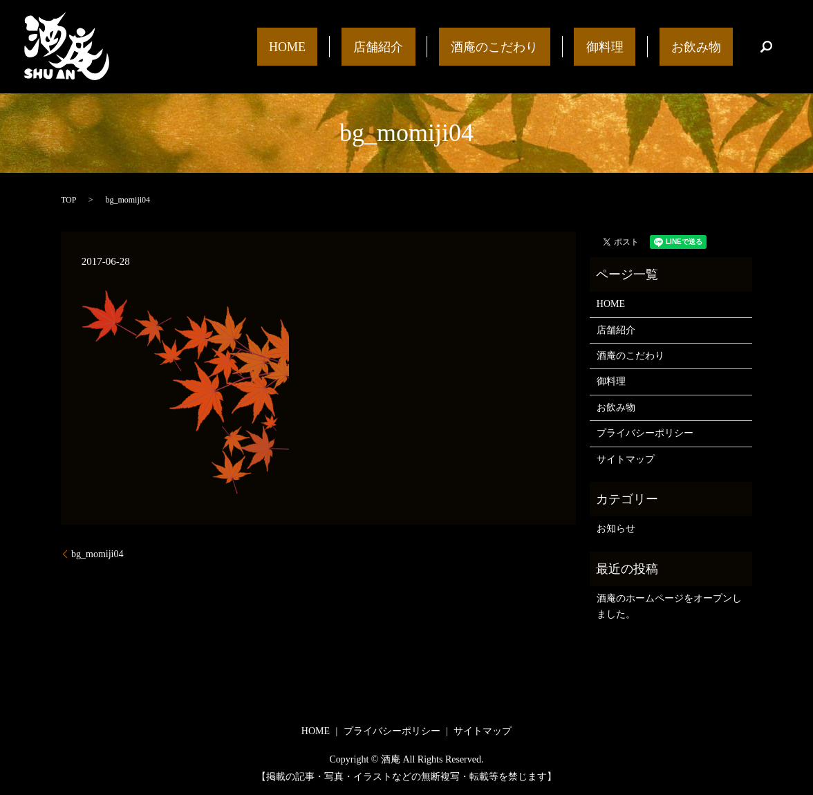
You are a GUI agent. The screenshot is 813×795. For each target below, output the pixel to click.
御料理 (641, 46)
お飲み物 (708, 46)
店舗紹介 (462, 46)
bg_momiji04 (97, 554)
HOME (395, 46)
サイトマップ (626, 459)
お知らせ (616, 528)
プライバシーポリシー (645, 433)
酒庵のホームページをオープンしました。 (669, 606)
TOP (68, 200)
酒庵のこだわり (554, 46)
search (766, 47)
